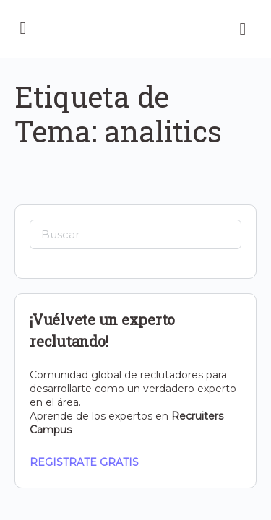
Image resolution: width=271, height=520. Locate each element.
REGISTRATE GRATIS (84, 462)
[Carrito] (243, 29)
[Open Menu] (23, 27)
